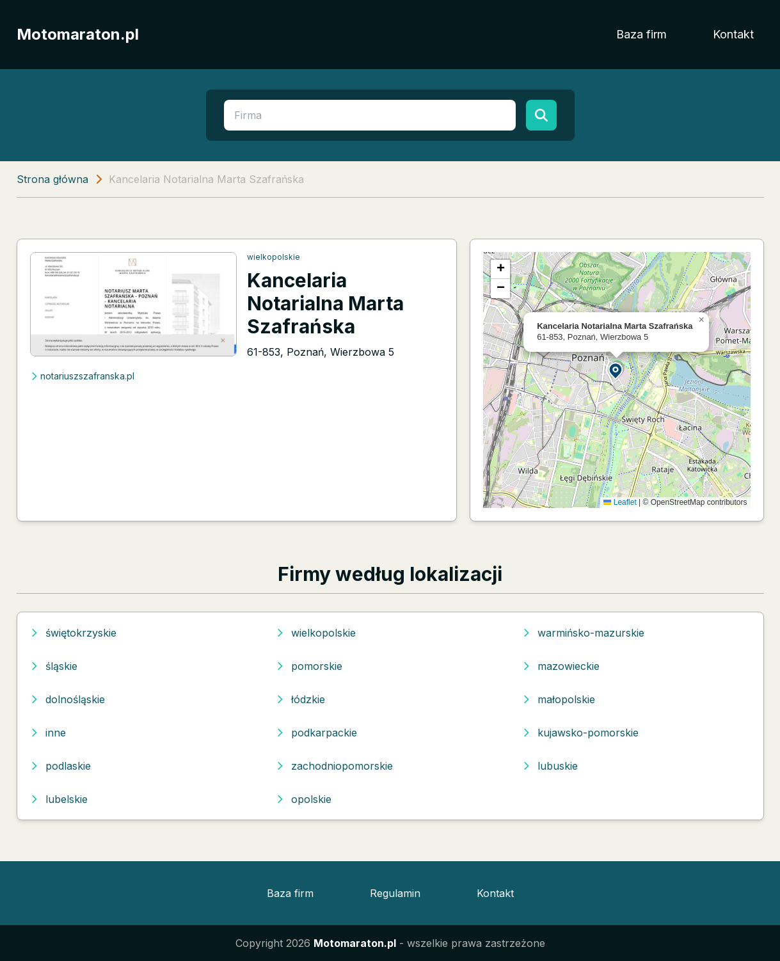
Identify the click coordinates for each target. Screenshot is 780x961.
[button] (616, 370)
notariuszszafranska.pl (82, 375)
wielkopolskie (273, 257)
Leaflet (619, 502)
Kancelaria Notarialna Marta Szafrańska (325, 303)
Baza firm (641, 34)
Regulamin (395, 893)
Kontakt (733, 34)
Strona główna (52, 179)
